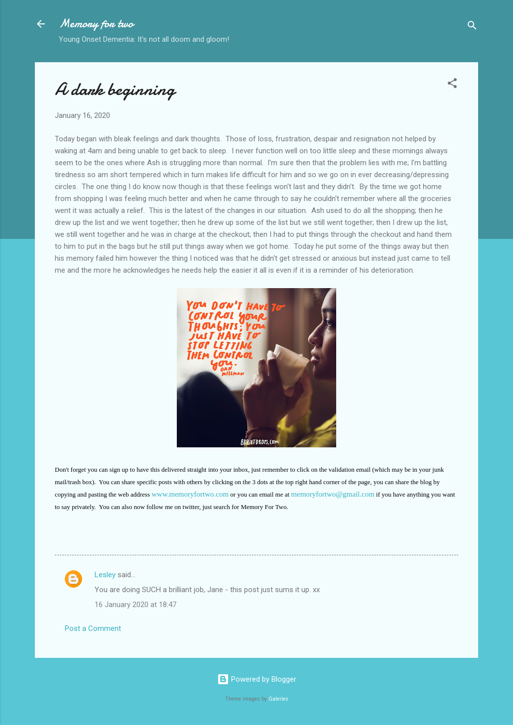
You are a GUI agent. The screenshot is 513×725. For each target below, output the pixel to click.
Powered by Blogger (256, 679)
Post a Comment (93, 628)
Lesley (105, 574)
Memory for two (96, 23)
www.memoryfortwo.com (190, 494)
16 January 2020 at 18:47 (135, 604)
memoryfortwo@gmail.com (333, 494)
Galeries (278, 699)
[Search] (472, 27)
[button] (452, 85)
